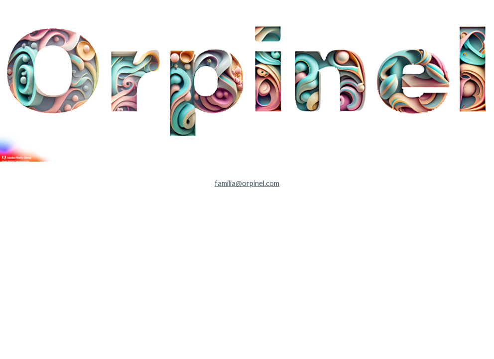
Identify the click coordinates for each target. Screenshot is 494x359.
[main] (247, 183)
